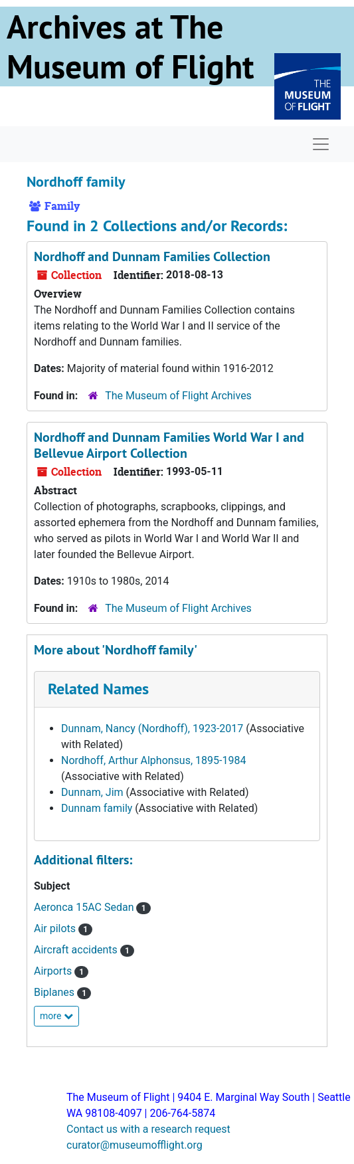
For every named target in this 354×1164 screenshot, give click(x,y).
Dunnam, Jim (92, 792)
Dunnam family (96, 808)
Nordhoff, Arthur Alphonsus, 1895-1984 (153, 760)
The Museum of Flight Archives (178, 395)
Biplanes (55, 992)
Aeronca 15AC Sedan (85, 907)
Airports (54, 971)
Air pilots (56, 928)
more (56, 1016)
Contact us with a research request (148, 1129)
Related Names (98, 688)
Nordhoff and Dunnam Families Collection (152, 256)
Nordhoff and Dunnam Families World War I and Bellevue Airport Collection (169, 445)
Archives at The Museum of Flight (130, 46)
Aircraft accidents (77, 949)
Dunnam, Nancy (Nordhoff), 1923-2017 (152, 728)
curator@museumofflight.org (134, 1145)
